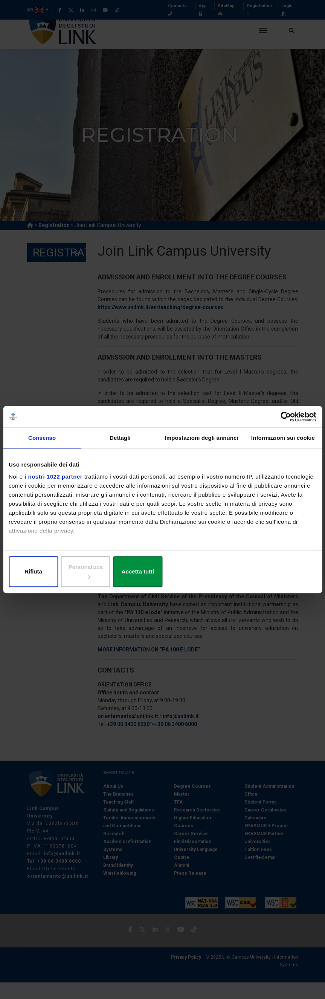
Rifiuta (59, 572)
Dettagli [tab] (120, 443)
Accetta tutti (266, 572)
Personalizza (163, 572)
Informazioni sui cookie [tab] (283, 443)
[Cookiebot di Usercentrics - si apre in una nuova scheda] (283, 421)
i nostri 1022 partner (53, 481)
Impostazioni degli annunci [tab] (201, 443)
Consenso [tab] (42, 443)
